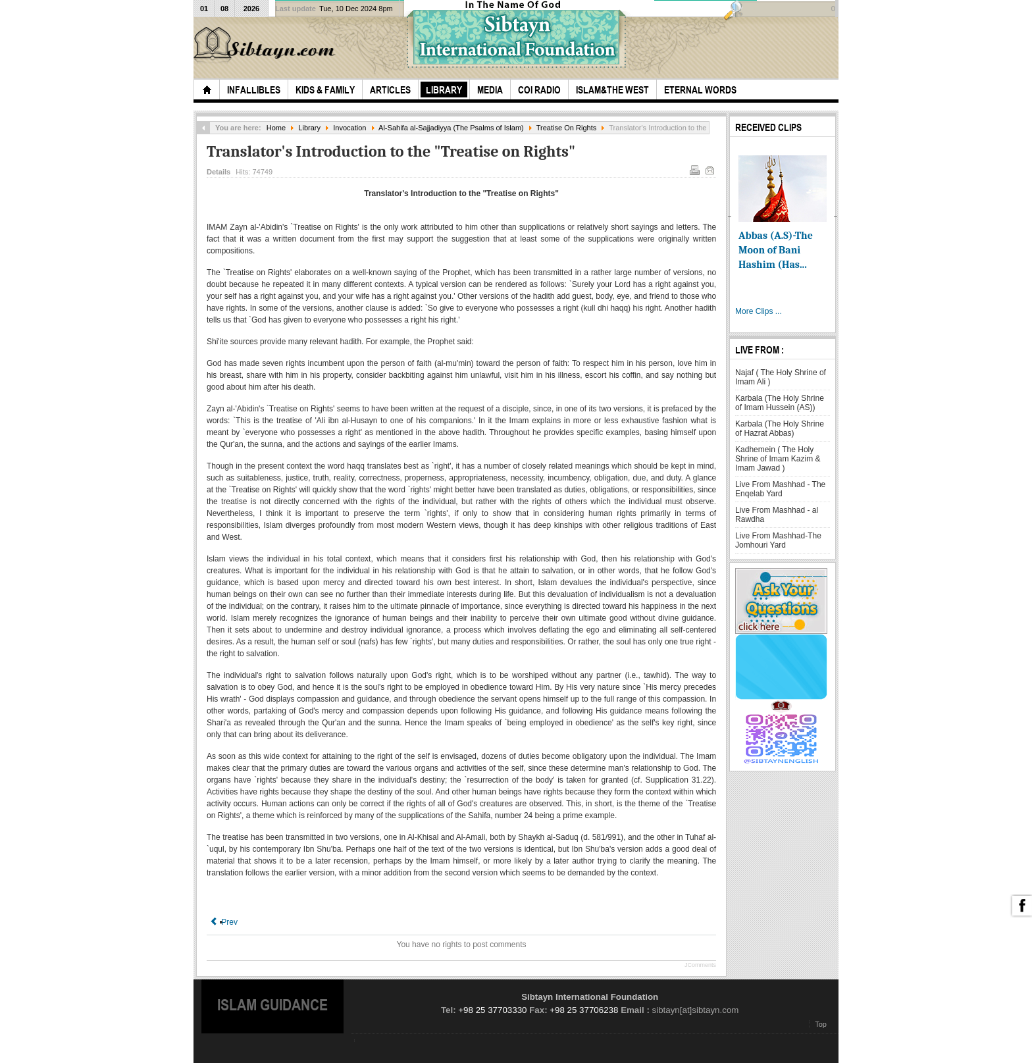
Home (276, 128)
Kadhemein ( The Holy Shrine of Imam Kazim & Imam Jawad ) (777, 459)
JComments (700, 965)
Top (821, 1024)
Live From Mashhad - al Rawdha (776, 515)
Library (309, 128)
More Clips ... (758, 311)
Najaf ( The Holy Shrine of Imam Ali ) (780, 377)
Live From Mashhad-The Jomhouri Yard (778, 540)
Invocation (349, 128)
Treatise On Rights (566, 128)
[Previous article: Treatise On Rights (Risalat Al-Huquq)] (224, 922)
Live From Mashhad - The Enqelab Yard (780, 489)
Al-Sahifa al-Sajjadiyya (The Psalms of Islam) (451, 128)
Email (708, 169)
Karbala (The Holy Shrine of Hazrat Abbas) (779, 428)
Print (693, 169)
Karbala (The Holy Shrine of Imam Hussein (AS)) (779, 403)
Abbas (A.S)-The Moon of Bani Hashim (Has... (775, 250)
